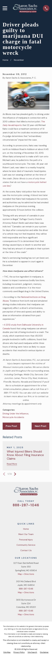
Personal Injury (26, 539)
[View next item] (15, 474)
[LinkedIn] (36, 513)
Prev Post (11, 426)
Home (26, 529)
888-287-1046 (26, 505)
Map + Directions (26, 574)
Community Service (26, 545)
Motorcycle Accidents (13, 417)
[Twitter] (16, 513)
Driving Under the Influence (15, 413)
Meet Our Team (26, 534)
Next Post (40, 426)
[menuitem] (7, 652)
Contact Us (26, 550)
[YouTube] (29, 513)
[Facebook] (22, 513)
